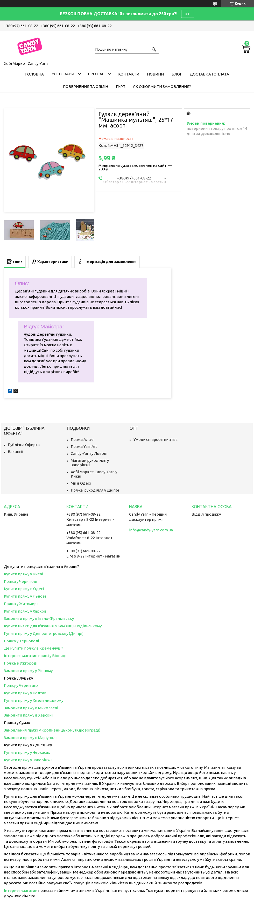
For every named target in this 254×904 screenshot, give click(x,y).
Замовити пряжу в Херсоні (28, 715)
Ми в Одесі (81, 483)
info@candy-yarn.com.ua (151, 530)
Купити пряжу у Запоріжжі (28, 760)
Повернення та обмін (85, 86)
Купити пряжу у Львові (25, 596)
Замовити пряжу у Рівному (28, 670)
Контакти (128, 74)
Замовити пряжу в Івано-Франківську (39, 618)
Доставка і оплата (209, 74)
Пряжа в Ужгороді (20, 663)
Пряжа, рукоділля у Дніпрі (95, 490)
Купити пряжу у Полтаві (25, 693)
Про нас (96, 74)
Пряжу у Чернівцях (21, 685)
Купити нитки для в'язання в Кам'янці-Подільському (53, 626)
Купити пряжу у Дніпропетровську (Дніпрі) (43, 633)
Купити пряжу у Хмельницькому (33, 700)
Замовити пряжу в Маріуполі (30, 737)
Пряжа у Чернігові (20, 581)
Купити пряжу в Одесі (24, 588)
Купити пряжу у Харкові (25, 611)
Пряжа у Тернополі (21, 641)
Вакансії (15, 451)
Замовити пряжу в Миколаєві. (31, 708)
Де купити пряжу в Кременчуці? (33, 648)
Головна (34, 74)
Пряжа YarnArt (84, 446)
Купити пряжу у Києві (23, 574)
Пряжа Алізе (82, 439)
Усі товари (63, 74)
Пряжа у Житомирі (21, 603)
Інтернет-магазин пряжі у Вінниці (35, 655)
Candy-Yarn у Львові (89, 453)
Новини (155, 74)
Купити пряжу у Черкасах (27, 752)
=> (187, 13)
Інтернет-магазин (20, 890)
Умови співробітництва (155, 439)
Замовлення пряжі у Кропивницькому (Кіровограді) (52, 730)
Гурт (120, 86)
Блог (177, 74)
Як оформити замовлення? (162, 86)
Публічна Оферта (24, 444)
